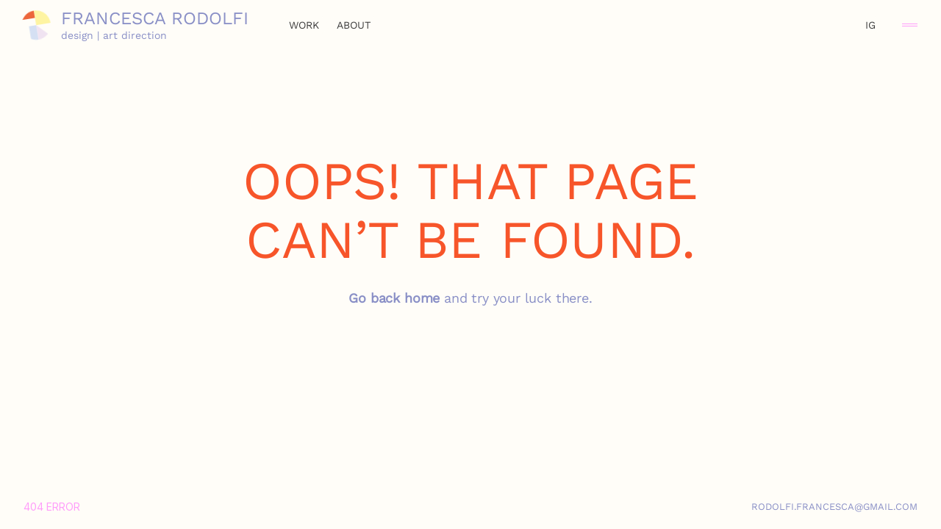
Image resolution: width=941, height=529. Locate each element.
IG (870, 25)
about (354, 25)
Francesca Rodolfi (154, 18)
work (304, 25)
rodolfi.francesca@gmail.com (834, 506)
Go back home (394, 298)
